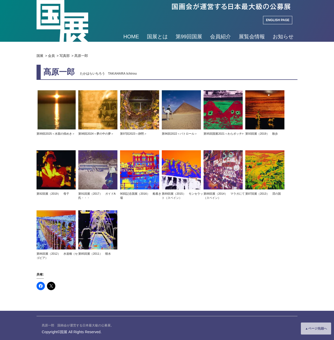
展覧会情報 (252, 36)
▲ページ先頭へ (316, 328)
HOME (131, 36)
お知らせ (283, 36)
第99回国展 (189, 36)
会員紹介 (220, 36)
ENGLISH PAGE (277, 20)
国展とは (157, 36)
